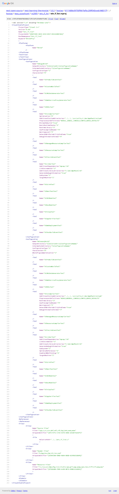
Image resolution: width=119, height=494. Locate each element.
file (51, 19)
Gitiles (13, 491)
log (56, 19)
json (115, 491)
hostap (59, 10)
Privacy (19, 491)
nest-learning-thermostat (37, 10)
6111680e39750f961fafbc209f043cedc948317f (86, 10)
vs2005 (34, 13)
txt (110, 491)
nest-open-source (14, 10)
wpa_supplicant (22, 13)
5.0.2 (52, 10)
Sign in (114, 3)
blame (62, 19)
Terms (25, 491)
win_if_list (44, 13)
